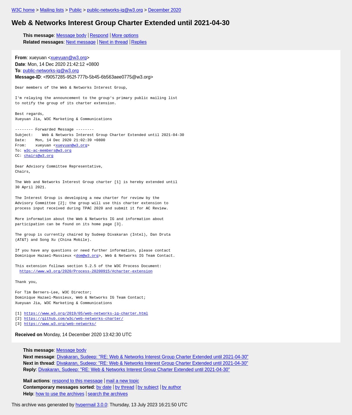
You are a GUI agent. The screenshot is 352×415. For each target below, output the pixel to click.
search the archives (108, 393)
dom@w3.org (87, 255)
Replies (139, 42)
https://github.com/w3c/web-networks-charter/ (73, 318)
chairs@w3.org (38, 156)
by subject (148, 387)
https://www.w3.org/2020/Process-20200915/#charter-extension (86, 271)
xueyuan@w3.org (69, 57)
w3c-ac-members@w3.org (47, 150)
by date (103, 387)
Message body (71, 35)
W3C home (23, 10)
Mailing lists (52, 10)
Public (75, 10)
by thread (124, 387)
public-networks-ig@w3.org (115, 10)
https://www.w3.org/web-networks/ (60, 324)
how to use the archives (60, 393)
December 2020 (164, 10)
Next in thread (113, 42)
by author (171, 387)
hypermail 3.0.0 (91, 404)
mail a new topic (122, 380)
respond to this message (77, 380)
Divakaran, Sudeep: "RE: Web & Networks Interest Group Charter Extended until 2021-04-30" (153, 356)
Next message (81, 42)
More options (125, 35)
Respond (99, 35)
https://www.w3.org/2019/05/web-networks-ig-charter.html (86, 313)
